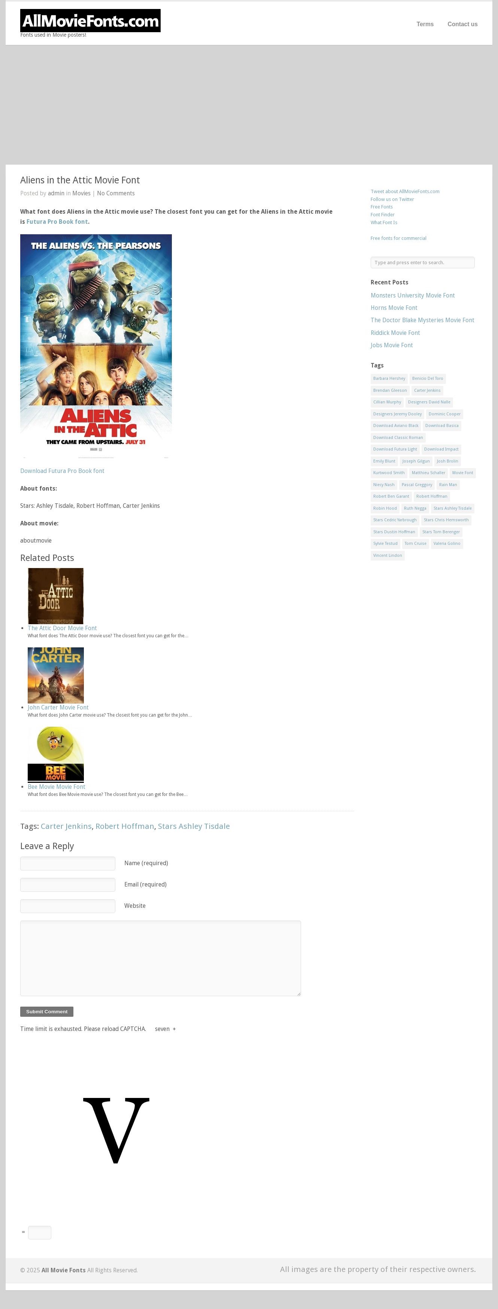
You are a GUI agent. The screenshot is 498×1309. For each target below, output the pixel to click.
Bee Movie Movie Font (56, 786)
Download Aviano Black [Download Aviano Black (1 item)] (395, 425)
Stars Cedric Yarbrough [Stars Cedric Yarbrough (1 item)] (395, 520)
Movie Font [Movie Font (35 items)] (462, 472)
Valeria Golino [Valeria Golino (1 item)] (447, 543)
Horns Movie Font (394, 307)
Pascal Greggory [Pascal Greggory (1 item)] (417, 484)
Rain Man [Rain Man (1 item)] (448, 484)
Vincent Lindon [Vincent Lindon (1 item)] (387, 555)
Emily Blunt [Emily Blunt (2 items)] (384, 461)
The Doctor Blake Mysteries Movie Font (422, 320)
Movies (81, 193)
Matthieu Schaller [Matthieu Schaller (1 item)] (428, 472)
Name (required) (146, 863)
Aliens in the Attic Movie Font (80, 180)
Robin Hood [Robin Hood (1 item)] (385, 508)
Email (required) (145, 884)
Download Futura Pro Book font (62, 471)
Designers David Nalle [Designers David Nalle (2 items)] (429, 402)
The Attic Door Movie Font (62, 628)
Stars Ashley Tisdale (194, 826)
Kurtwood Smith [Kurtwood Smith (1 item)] (389, 472)
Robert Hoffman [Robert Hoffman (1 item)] (431, 496)
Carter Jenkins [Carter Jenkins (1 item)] (427, 390)
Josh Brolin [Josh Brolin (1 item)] (447, 461)
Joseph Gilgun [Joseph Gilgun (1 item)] (416, 461)
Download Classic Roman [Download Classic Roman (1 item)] (398, 437)
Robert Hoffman (124, 826)
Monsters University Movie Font (413, 295)
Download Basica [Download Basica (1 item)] (442, 425)
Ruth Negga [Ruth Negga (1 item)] (415, 508)
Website (135, 905)
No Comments (116, 193)
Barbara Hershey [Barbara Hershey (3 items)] (389, 378)
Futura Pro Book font (57, 221)
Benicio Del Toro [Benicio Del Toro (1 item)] (427, 378)
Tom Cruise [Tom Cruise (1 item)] (415, 543)
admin (56, 193)
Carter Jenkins (66, 826)
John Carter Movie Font (58, 707)
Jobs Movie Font (392, 345)
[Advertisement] (249, 104)
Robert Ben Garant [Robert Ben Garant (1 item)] (391, 496)
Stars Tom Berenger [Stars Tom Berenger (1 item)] (441, 532)
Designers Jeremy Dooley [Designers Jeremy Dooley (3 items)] (397, 414)
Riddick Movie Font (395, 332)
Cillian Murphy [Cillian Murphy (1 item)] (387, 402)
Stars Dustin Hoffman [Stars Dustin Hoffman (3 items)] (394, 532)
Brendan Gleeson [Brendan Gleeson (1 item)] (390, 390)
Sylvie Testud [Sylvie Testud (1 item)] (385, 543)
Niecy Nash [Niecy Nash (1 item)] (384, 484)
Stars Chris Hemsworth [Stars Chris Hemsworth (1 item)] (446, 520)
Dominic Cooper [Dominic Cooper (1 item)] (445, 414)
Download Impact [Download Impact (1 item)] (441, 449)
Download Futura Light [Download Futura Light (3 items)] (395, 449)
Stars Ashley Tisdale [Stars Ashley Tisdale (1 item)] (453, 508)
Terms (425, 24)
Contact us (462, 24)
